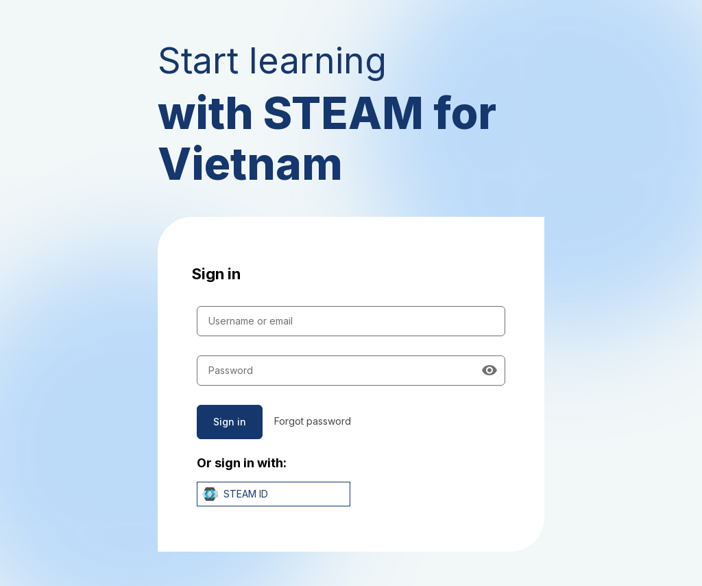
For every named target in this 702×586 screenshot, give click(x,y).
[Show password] (489, 370)
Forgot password (312, 421)
